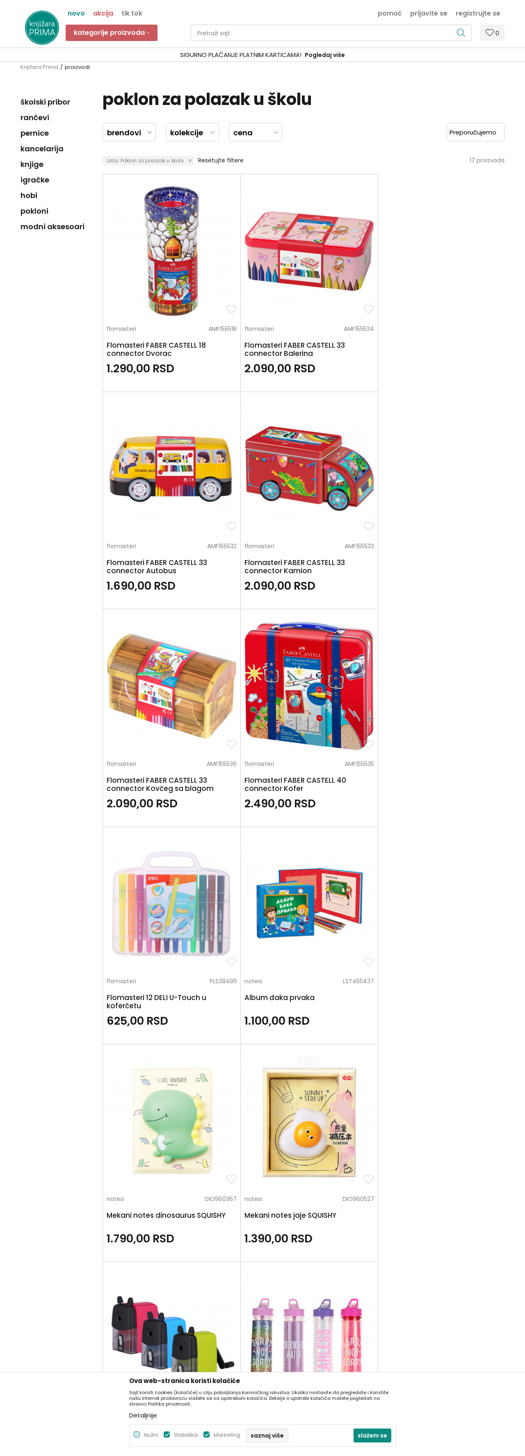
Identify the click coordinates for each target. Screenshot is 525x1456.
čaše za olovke (429, 851)
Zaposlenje (159, 1238)
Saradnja (156, 1250)
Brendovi (156, 1296)
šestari (116, 851)
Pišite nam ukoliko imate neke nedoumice (272, 1160)
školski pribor (45, 102)
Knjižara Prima (39, 67)
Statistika (186, 1434)
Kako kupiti (282, 1250)
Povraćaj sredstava (294, 1319)
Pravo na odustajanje (297, 1330)
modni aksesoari (52, 226)
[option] (262, 55)
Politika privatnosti (292, 1227)
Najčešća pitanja (290, 1342)
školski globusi (327, 851)
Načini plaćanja (288, 1261)
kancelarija (42, 149)
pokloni (34, 211)
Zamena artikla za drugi (300, 1296)
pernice (35, 133)
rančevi (35, 117)
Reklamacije (284, 1307)
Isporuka (278, 1284)
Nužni (151, 1434)
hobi (29, 195)
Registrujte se (478, 13)
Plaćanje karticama (294, 1273)
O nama (155, 1227)
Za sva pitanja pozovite (82, 1160)
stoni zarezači (327, 652)
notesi (416, 472)
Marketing (227, 1434)
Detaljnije (143, 1415)
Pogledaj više (325, 55)
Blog (149, 1273)
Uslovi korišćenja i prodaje (303, 1238)
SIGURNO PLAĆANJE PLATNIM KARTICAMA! (240, 54)
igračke (35, 180)
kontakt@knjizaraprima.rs (56, 1290)
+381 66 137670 (42, 1267)
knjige (32, 164)
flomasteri (121, 292)
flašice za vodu (429, 652)
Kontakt (155, 1261)
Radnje (153, 1284)
